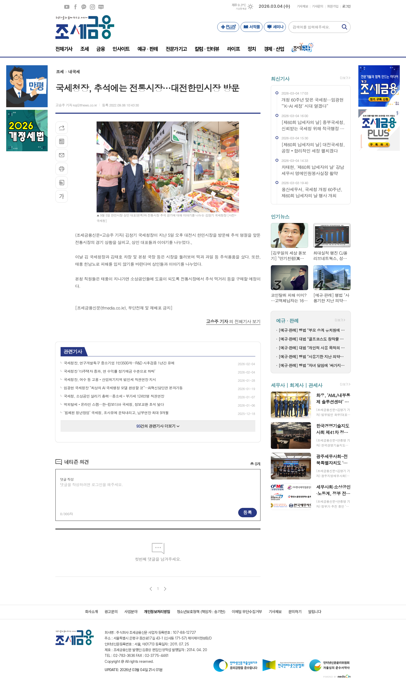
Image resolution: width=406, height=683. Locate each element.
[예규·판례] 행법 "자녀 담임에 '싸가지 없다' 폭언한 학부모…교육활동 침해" (312, 365)
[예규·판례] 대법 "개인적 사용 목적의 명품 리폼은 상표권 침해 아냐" (312, 347)
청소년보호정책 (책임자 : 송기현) (201, 611)
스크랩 (61, 182)
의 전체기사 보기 (233, 321)
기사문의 (317, 6)
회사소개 (91, 611)
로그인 (346, 6)
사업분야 (130, 611)
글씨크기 (61, 196)
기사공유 (61, 127)
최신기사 (280, 78)
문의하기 (294, 611)
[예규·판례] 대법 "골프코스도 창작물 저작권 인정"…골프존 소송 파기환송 (312, 339)
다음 (165, 589)
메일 (61, 155)
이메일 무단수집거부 (247, 611)
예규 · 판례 (287, 320)
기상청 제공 (241, 9)
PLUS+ (228, 27)
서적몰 (252, 27)
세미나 (275, 27)
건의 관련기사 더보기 (158, 426)
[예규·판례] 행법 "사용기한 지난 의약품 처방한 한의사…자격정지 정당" (312, 356)
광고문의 (111, 611)
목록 (61, 141)
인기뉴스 (280, 216)
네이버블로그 (101, 7)
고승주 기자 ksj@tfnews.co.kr (76, 105)
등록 (247, 512)
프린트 (61, 169)
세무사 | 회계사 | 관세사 (296, 385)
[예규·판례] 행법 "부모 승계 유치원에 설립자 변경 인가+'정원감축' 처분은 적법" (312, 330)
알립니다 (314, 611)
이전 (151, 589)
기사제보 (302, 6)
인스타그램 (92, 7)
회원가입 (332, 6)
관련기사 (72, 351)
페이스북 (75, 7)
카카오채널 (84, 7)
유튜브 (67, 7)
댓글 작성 (67, 479)
